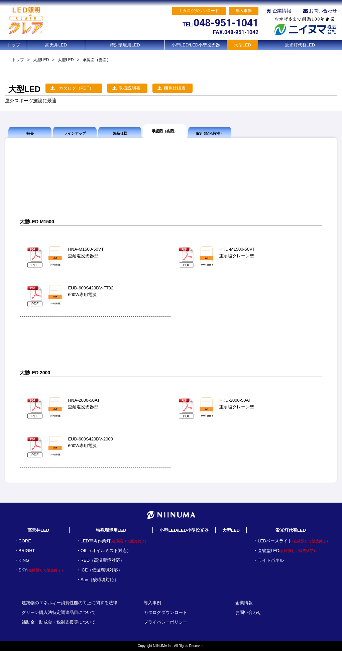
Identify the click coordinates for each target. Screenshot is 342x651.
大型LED (242, 44)
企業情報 (281, 10)
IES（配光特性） (210, 133)
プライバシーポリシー (165, 622)
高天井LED (56, 44)
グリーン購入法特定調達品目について (59, 612)
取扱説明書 (129, 88)
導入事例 (152, 602)
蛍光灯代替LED (300, 44)
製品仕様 (120, 133)
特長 (30, 133)
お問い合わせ (323, 10)
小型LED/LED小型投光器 (196, 44)
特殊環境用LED (125, 44)
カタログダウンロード (165, 612)
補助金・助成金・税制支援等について (59, 622)
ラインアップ (75, 133)
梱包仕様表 (175, 88)
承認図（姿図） (165, 131)
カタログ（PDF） (76, 88)
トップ (13, 44)
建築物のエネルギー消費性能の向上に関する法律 (69, 602)
